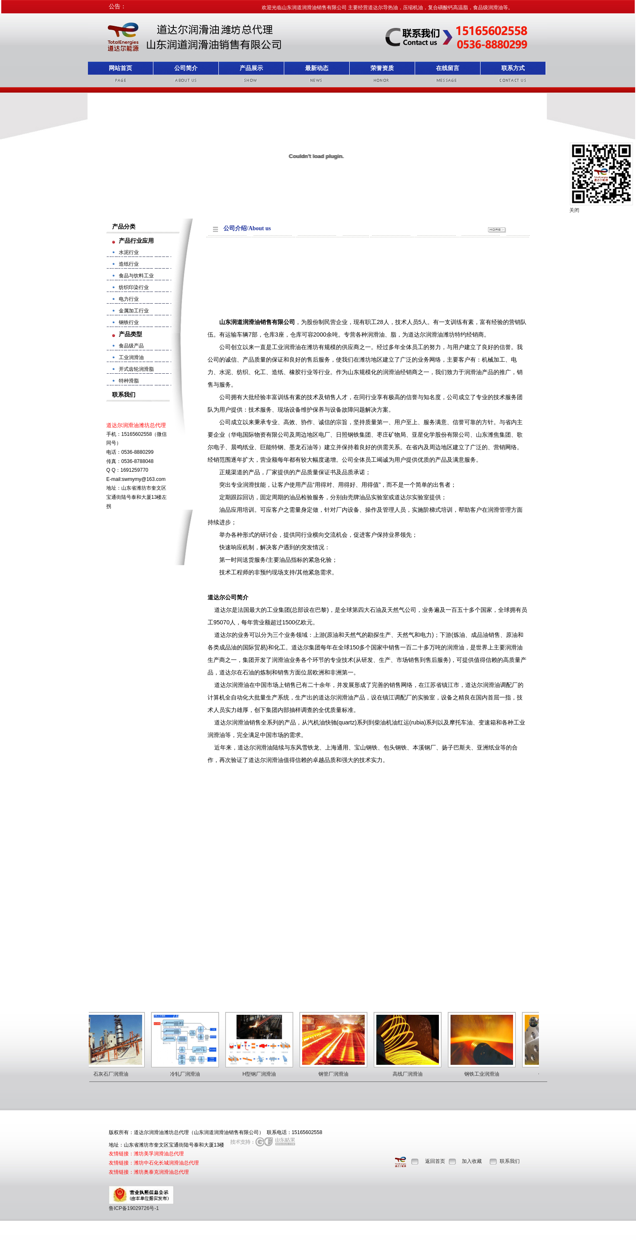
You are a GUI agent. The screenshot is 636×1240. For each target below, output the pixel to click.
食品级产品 (131, 346)
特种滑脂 (129, 381)
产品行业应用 (136, 240)
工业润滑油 (131, 357)
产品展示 (251, 68)
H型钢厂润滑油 (263, 1074)
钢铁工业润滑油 (485, 1074)
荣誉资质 (382, 68)
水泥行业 (129, 252)
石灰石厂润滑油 (115, 1074)
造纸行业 (129, 264)
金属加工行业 (134, 311)
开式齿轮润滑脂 (136, 369)
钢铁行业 (129, 322)
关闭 (574, 210)
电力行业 (129, 299)
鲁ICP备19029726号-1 (134, 1208)
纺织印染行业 (134, 287)
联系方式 (513, 68)
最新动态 (316, 68)
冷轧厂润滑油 (189, 1074)
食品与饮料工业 (136, 276)
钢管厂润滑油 (338, 1074)
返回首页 (435, 1161)
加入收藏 (472, 1161)
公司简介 (186, 68)
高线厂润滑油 (412, 1074)
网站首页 (120, 68)
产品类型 (130, 334)
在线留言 (447, 68)
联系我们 (510, 1161)
